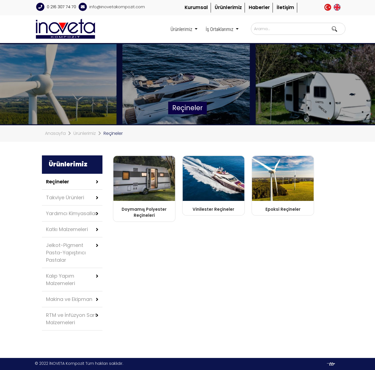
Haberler (259, 7)
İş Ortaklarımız (220, 29)
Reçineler (113, 133)
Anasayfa (55, 133)
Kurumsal (196, 7)
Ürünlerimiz (228, 7)
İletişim (285, 7)
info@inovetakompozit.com (117, 7)
